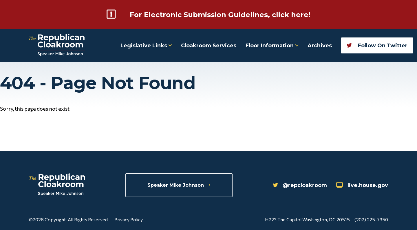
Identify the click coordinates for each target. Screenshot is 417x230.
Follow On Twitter (377, 45)
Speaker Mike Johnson (178, 185)
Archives (320, 45)
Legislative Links (146, 45)
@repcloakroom (300, 185)
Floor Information (272, 45)
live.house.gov (362, 185)
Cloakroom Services (208, 45)
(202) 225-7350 (371, 219)
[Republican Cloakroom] (57, 45)
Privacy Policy (128, 219)
